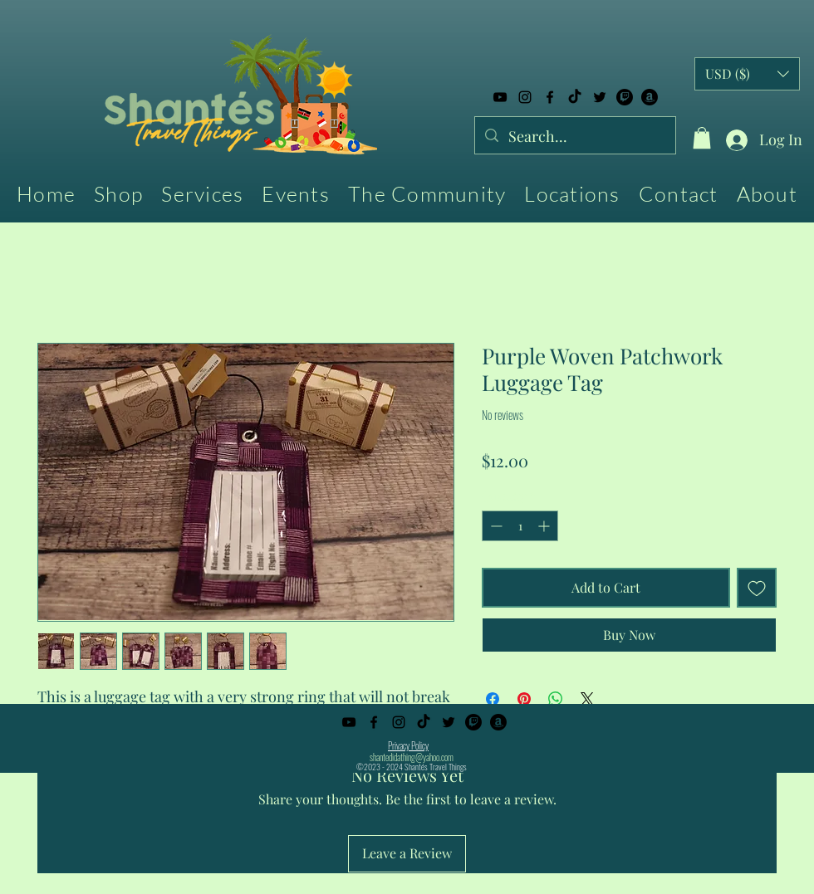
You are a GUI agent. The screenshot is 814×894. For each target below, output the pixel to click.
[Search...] (574, 137)
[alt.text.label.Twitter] (599, 97)
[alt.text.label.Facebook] (550, 97)
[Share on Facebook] (493, 699)
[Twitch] (624, 97)
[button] (702, 138)
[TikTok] (574, 97)
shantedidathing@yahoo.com (412, 757)
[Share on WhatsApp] (556, 699)
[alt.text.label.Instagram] (525, 97)
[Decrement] (494, 525)
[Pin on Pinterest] (524, 699)
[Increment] (545, 525)
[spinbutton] (520, 525)
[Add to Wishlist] (757, 588)
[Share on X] (587, 699)
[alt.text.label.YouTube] (500, 97)
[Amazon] (649, 97)
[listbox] (747, 73)
